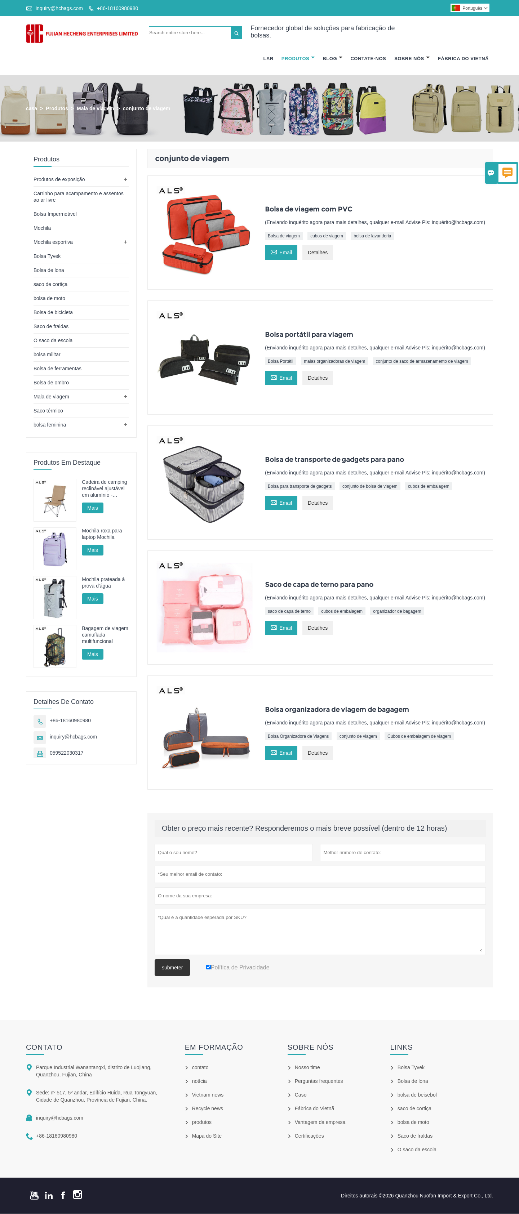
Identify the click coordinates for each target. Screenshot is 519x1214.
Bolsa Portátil (280, 361)
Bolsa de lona (49, 270)
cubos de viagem (326, 236)
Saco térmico (48, 411)
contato (44, 1048)
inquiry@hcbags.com (59, 8)
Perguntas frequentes (319, 1081)
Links (401, 1048)
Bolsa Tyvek (47, 256)
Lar (268, 58)
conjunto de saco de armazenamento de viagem (422, 361)
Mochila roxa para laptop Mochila (102, 534)
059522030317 (66, 753)
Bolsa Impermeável (55, 214)
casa (31, 108)
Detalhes (318, 253)
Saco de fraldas (51, 326)
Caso (301, 1095)
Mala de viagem (95, 108)
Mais (92, 508)
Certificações (309, 1136)
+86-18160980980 (117, 8)
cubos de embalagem (428, 486)
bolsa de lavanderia (372, 236)
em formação (214, 1048)
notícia (199, 1081)
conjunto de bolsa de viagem (370, 486)
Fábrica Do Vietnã (463, 58)
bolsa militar (47, 354)
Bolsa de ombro (51, 382)
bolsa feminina (50, 425)
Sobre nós (311, 1048)
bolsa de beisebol (417, 1095)
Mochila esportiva (53, 242)
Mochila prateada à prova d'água (103, 583)
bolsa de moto (49, 298)
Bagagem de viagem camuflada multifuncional (105, 634)
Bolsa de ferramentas (57, 368)
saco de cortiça (50, 284)
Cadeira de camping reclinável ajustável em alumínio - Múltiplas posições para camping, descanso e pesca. (104, 488)
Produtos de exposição (59, 179)
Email (281, 252)
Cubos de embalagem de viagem (419, 736)
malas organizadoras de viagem (334, 361)
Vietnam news (208, 1095)
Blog (332, 58)
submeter (172, 968)
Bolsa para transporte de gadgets (300, 486)
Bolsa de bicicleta (53, 312)
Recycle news (207, 1109)
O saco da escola (53, 340)
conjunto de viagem (358, 736)
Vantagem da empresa (320, 1122)
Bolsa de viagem (284, 236)
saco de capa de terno (289, 611)
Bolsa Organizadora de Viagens (298, 736)
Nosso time (307, 1068)
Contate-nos (368, 58)
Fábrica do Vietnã (314, 1109)
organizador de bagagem (397, 611)
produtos (202, 1122)
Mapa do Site (207, 1136)
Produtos (298, 58)
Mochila (42, 228)
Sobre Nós (412, 58)
